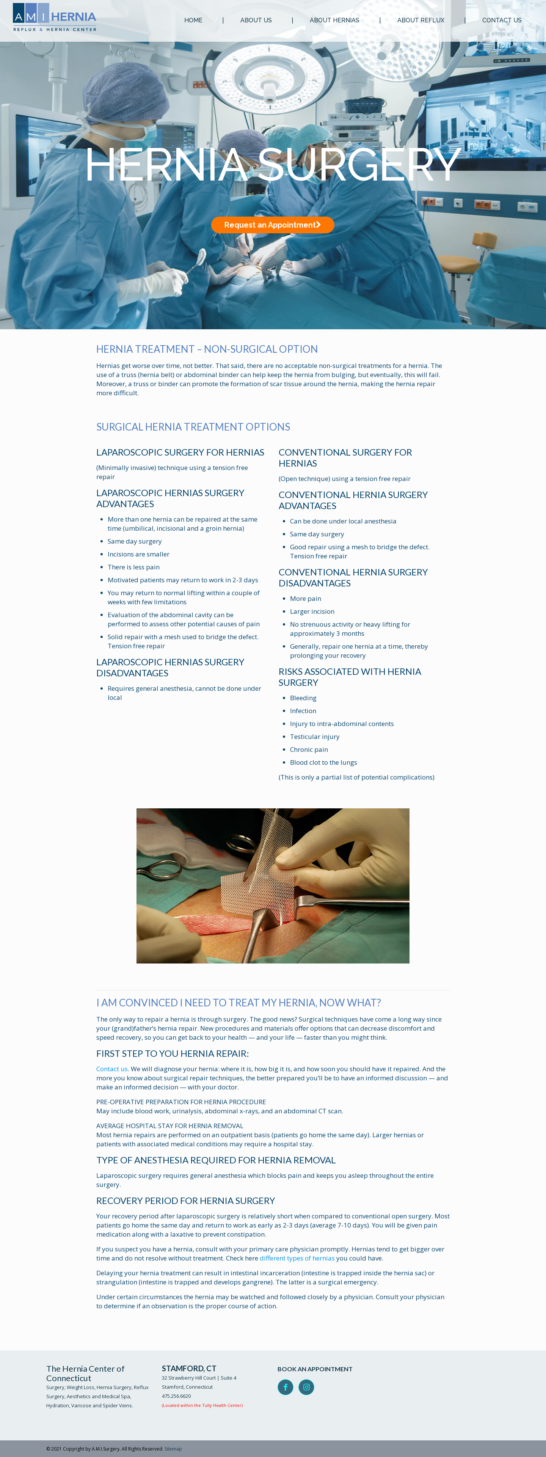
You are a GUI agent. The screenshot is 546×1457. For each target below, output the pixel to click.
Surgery (55, 1387)
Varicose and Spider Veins (101, 1405)
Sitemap (173, 1449)
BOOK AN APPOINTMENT (315, 1368)
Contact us (112, 1068)
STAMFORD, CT (189, 1368)
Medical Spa (116, 1396)
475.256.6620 (176, 1396)
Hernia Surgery (114, 1387)
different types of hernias (297, 1258)
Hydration (57, 1405)
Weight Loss (80, 1387)
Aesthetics (79, 1396)
